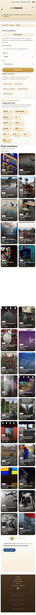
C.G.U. (18, 583)
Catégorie (5, 53)
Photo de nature (8, 94)
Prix (3, 60)
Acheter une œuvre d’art (18, 600)
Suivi (29, 1)
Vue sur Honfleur (18, 581)
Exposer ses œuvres (18, 604)
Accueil (4, 25)
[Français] (33, 2)
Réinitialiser (18, 35)
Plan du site (18, 579)
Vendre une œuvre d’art (18, 608)
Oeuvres (11, 25)
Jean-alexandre (23, 545)
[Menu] (33, 7)
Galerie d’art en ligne (18, 595)
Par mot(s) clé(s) (7, 45)
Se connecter (23, 1)
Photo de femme (23, 89)
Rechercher (18, 70)
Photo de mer (19, 84)
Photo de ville (7, 84)
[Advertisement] (18, 286)
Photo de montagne (9, 89)
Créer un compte (15, 1)
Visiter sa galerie (9, 550)
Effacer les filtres (8, 74)
